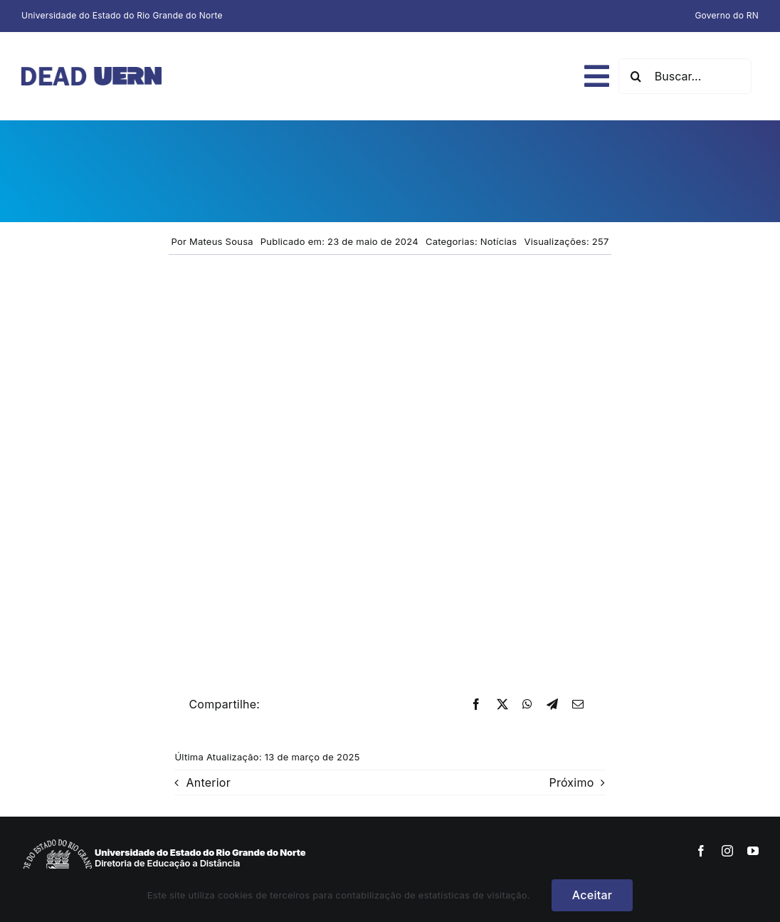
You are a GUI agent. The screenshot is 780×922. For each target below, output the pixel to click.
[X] (502, 705)
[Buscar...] (685, 76)
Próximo (571, 782)
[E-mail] (578, 705)
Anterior (208, 782)
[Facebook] (476, 705)
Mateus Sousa (221, 241)
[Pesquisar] (636, 76)
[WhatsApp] (527, 705)
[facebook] (701, 850)
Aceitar (592, 895)
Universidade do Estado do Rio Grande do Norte (122, 15)
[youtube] (753, 850)
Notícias (498, 241)
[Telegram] (552, 705)
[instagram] (727, 850)
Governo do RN (727, 15)
